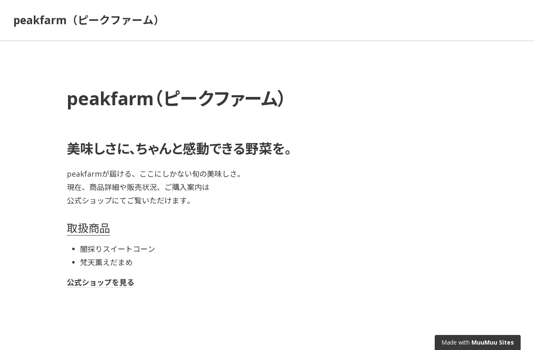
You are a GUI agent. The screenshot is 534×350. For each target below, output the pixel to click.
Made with (477, 342)
